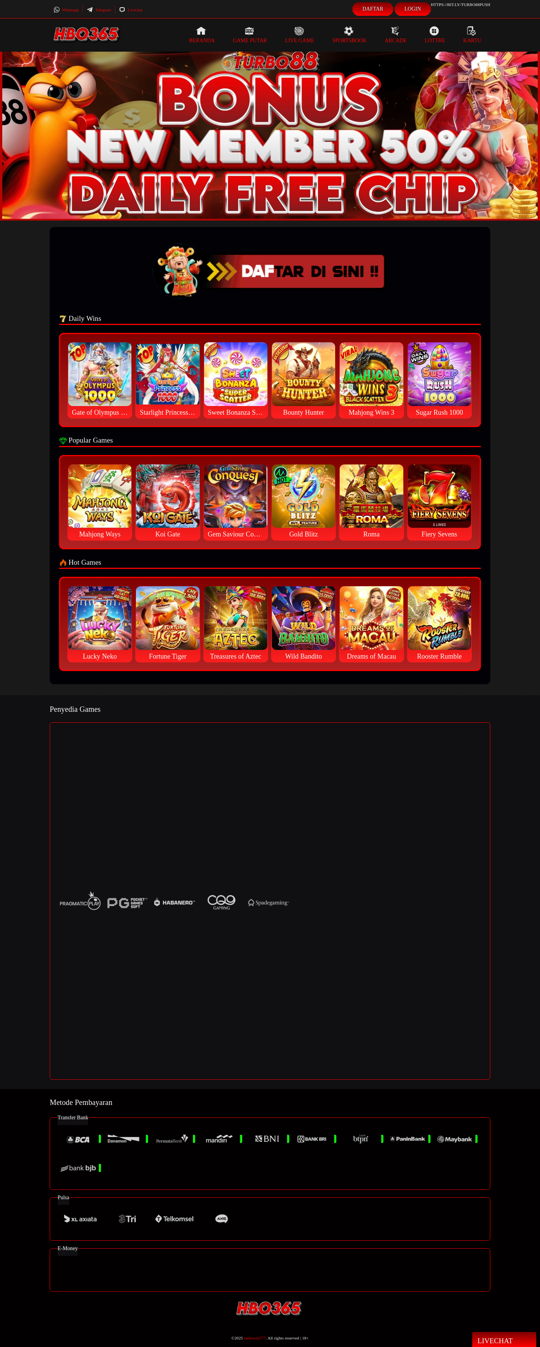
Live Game (299, 34)
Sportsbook (349, 34)
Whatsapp (66, 10)
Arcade (396, 34)
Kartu (472, 34)
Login (412, 9)
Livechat (130, 10)
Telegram (99, 10)
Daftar (372, 9)
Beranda (202, 34)
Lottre (435, 34)
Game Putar (250, 34)
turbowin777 (254, 1338)
